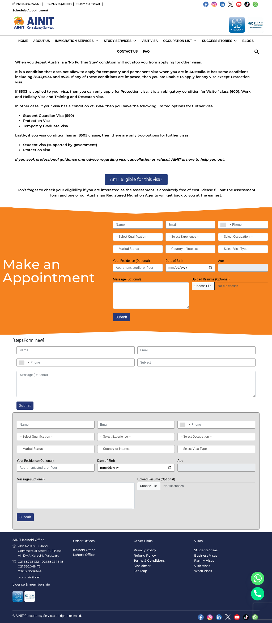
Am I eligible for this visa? (136, 179)
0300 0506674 (29, 571)
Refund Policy (145, 555)
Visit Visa (150, 41)
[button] (257, 51)
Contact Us (127, 51)
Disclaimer (142, 566)
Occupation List (180, 41)
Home (23, 41)
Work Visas (203, 571)
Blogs (248, 41)
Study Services (120, 41)
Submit (121, 317)
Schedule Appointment (30, 10)
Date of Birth (174, 261)
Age (221, 261)
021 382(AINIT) (29, 566)
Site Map (140, 571)
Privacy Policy (145, 550)
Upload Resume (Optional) (211, 279)
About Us (41, 41)
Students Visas (206, 550)
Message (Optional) (127, 279)
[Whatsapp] (257, 578)
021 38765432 (28, 562)
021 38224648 (52, 562)
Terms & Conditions (149, 560)
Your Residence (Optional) (131, 261)
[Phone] (257, 593)
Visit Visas (202, 566)
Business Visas (205, 555)
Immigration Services (77, 41)
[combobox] (224, 224)
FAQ (146, 51)
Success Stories (219, 41)
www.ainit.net (29, 577)
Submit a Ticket (88, 4)
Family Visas (204, 560)
